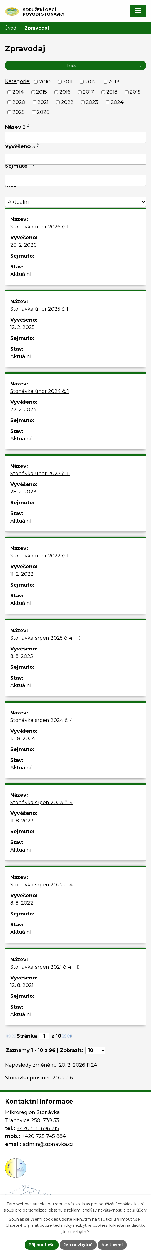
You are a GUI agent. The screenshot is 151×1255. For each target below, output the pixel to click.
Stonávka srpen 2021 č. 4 (46, 967)
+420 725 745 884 (44, 1136)
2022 (67, 102)
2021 (43, 102)
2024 (117, 102)
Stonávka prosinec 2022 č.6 (39, 1078)
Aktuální (20, 274)
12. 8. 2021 (22, 985)
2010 (45, 82)
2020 (18, 102)
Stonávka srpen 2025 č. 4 (46, 638)
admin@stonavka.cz (48, 1144)
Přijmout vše (42, 1244)
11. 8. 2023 (22, 821)
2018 (111, 92)
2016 (65, 92)
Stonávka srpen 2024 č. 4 (41, 720)
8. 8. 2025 (21, 656)
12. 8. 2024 (22, 738)
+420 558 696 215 (38, 1128)
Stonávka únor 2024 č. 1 (39, 391)
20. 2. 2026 (23, 245)
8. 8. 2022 (21, 903)
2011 (67, 82)
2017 (88, 92)
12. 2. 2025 (22, 327)
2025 (18, 112)
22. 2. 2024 (23, 410)
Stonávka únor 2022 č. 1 (44, 556)
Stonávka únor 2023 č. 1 (44, 473)
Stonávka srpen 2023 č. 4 (41, 802)
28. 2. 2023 (23, 492)
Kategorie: (17, 81)
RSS (105, 65)
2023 (92, 102)
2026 (43, 112)
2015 (41, 92)
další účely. (137, 1210)
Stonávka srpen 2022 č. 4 (46, 885)
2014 (18, 92)
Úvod (10, 28)
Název (15, 127)
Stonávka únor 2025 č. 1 (39, 309)
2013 (113, 82)
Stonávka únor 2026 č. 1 (44, 227)
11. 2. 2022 (22, 574)
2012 (90, 82)
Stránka (27, 1036)
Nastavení (112, 1244)
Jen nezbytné (78, 1244)
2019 (135, 92)
